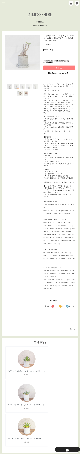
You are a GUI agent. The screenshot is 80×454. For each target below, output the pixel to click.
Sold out (59, 68)
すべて (47, 306)
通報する (72, 329)
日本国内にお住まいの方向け (59, 73)
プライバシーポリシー (40, 436)
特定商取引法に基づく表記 (40, 439)
